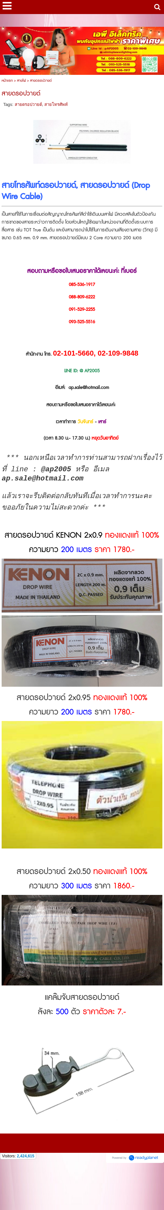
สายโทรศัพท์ (56, 104)
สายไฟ (21, 80)
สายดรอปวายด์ (28, 104)
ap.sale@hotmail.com (88, 387)
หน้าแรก (7, 80)
